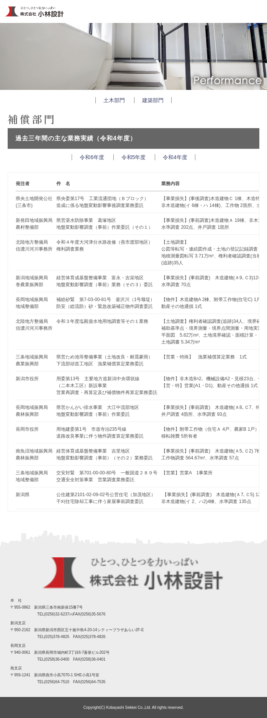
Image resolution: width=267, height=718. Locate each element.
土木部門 (114, 100)
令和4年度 (175, 157)
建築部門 (153, 100)
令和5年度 (133, 157)
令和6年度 (92, 157)
